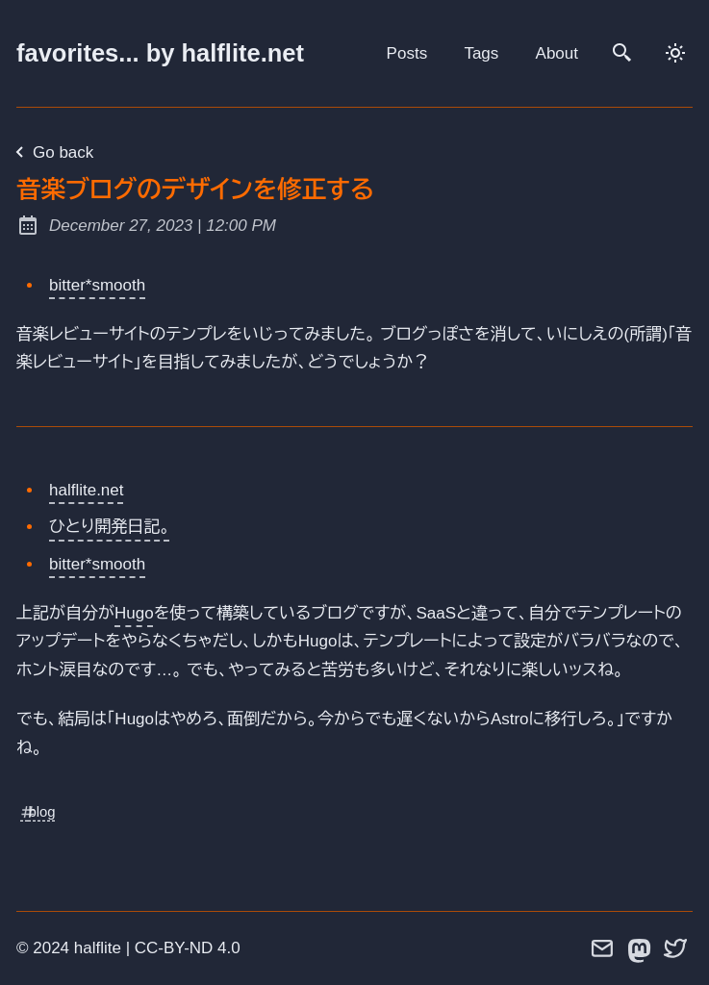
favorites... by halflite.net (160, 52)
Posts (407, 53)
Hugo (134, 613)
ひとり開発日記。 (109, 527)
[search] (623, 53)
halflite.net (86, 490)
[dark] (676, 53)
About (557, 53)
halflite (97, 948)
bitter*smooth (97, 285)
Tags (481, 53)
